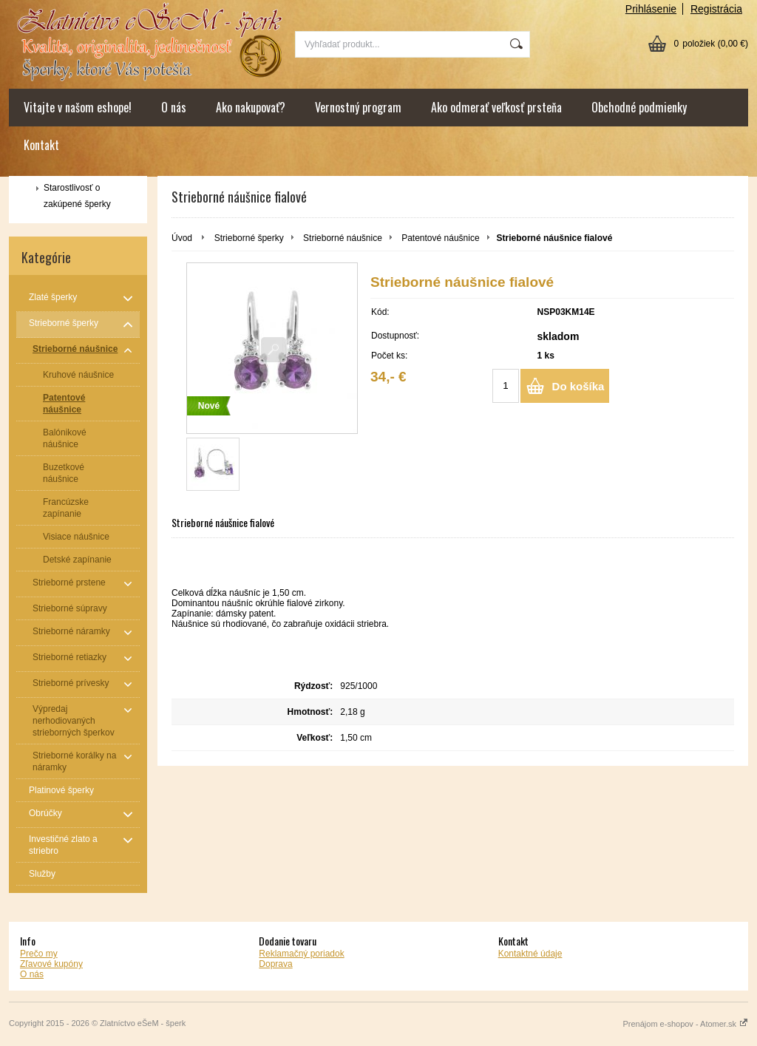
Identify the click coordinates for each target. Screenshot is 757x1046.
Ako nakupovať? (250, 107)
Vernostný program (358, 107)
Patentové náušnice (440, 238)
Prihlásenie (650, 9)
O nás (173, 107)
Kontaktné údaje (530, 953)
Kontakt (41, 145)
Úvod (182, 238)
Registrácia (716, 9)
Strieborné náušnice (342, 238)
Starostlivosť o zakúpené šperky (77, 196)
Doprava (275, 964)
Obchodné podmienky (639, 107)
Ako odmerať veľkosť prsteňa (496, 107)
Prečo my (39, 953)
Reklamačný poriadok (301, 953)
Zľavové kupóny (51, 964)
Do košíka (578, 386)
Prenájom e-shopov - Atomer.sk (685, 1023)
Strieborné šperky (249, 238)
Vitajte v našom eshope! (78, 107)
